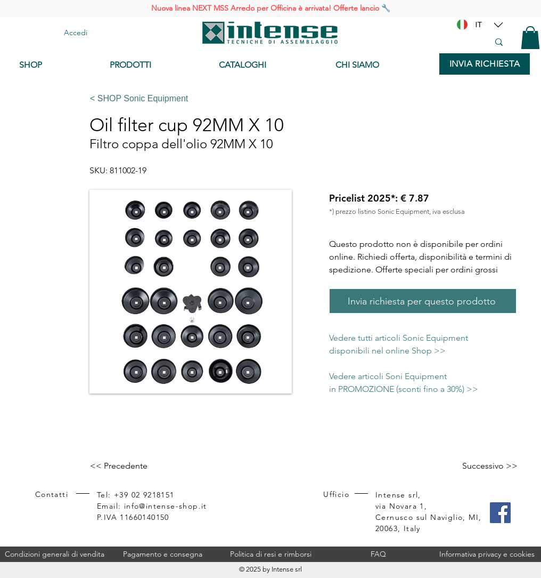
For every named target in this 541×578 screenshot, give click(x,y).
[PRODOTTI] (156, 65)
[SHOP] (56, 65)
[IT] (479, 24)
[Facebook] (500, 512)
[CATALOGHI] (268, 65)
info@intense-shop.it (165, 506)
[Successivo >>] (490, 466)
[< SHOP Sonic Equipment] (299, 98)
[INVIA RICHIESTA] (484, 64)
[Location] (498, 24)
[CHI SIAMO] (382, 65)
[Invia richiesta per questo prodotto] (423, 301)
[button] (530, 37)
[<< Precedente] (125, 466)
